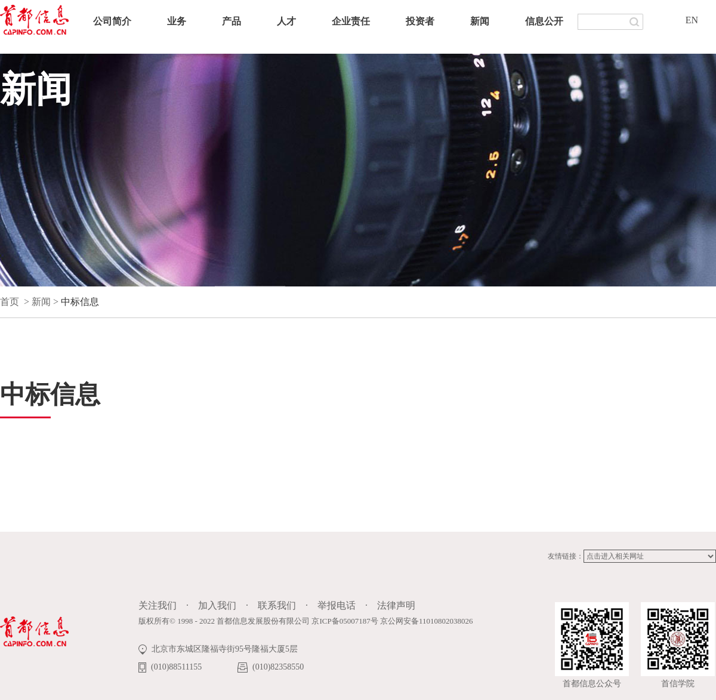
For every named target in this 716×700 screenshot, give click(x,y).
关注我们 (157, 605)
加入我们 (217, 605)
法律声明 (396, 605)
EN (692, 20)
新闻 (479, 21)
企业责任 (351, 21)
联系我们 (277, 605)
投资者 (420, 21)
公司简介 (112, 21)
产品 (231, 21)
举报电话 (336, 605)
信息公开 (544, 21)
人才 (286, 21)
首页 (9, 302)
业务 (176, 21)
